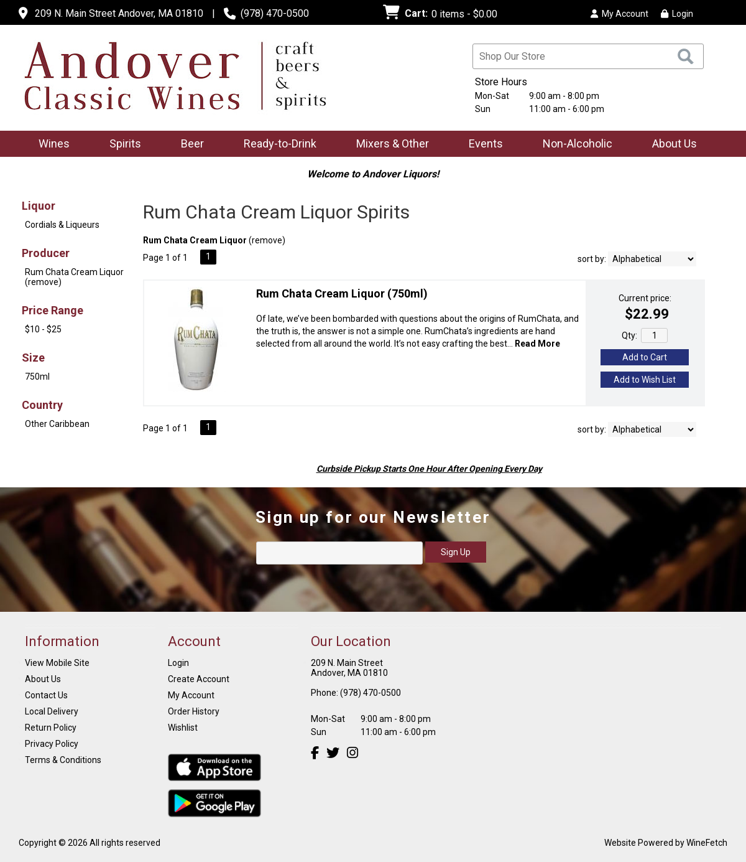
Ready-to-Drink (276, 144)
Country (42, 404)
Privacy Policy (51, 744)
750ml (37, 377)
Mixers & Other (388, 144)
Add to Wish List (645, 380)
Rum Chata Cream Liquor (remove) (74, 277)
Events (486, 143)
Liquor (38, 205)
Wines (50, 144)
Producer (46, 253)
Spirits (121, 144)
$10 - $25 (43, 329)
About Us (670, 144)
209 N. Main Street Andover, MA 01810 (119, 13)
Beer (188, 144)
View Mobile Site (57, 663)
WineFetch (706, 843)
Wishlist (183, 728)
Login (677, 14)
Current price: (645, 298)
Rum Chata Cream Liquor (342, 293)
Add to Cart (644, 357)
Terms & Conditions (63, 760)
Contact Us (46, 695)
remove (267, 240)
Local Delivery (51, 711)
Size (33, 357)
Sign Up (456, 552)
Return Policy (50, 728)
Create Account (198, 679)
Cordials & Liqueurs (62, 225)
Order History (193, 711)
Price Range (52, 310)
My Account (191, 695)
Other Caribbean (57, 424)
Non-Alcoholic (573, 144)
